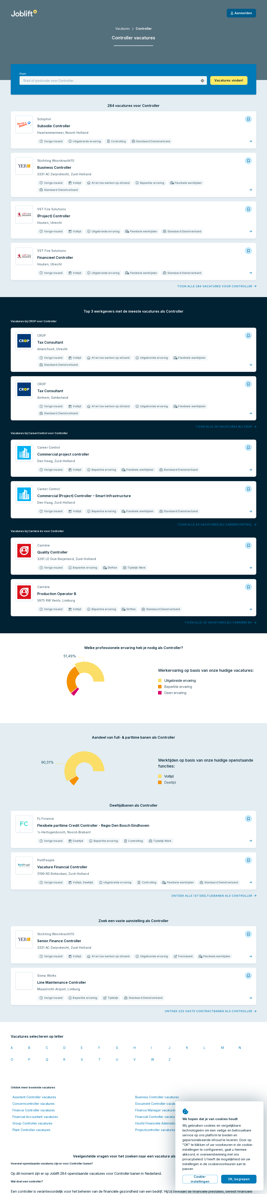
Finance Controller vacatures (33, 1110)
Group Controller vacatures (32, 1123)
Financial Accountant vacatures (35, 1117)
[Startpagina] (24, 13)
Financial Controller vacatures (157, 1117)
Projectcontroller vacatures (155, 1130)
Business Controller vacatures (157, 1097)
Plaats (23, 73)
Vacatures (122, 28)
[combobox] (113, 80)
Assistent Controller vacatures (34, 1097)
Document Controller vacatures (158, 1103)
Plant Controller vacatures (31, 1130)
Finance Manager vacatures (155, 1110)
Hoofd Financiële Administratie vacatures (165, 1123)
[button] (202, 81)
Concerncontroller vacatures (33, 1103)
